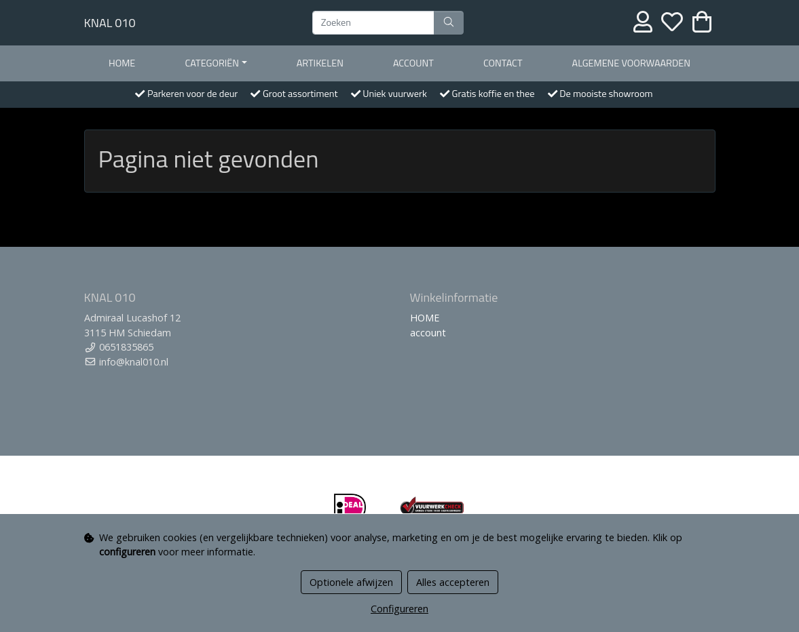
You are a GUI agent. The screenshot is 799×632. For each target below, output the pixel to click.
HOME (122, 63)
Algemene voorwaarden (631, 63)
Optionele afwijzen (351, 582)
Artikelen (320, 63)
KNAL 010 (110, 23)
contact (503, 63)
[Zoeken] (373, 23)
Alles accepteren (452, 582)
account (413, 63)
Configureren (399, 608)
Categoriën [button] (212, 63)
